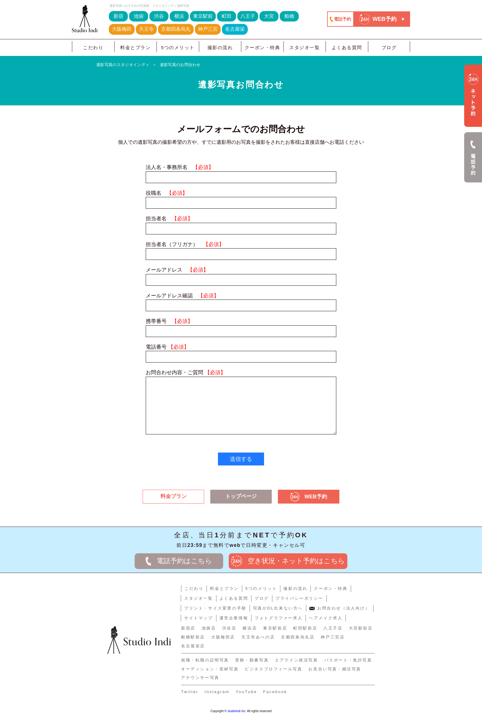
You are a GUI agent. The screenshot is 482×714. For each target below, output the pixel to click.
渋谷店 (229, 628)
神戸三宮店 (333, 637)
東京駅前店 (275, 628)
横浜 (179, 16)
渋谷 (159, 16)
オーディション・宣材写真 (210, 669)
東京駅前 (203, 16)
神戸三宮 (208, 29)
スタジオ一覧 (304, 47)
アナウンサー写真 (200, 677)
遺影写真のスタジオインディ (122, 64)
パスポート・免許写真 (348, 660)
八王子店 (332, 628)
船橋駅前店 (193, 637)
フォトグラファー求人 (278, 618)
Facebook (275, 691)
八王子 (247, 16)
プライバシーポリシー (299, 598)
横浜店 (250, 628)
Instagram (216, 691)
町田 (226, 16)
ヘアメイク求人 (325, 618)
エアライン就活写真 (296, 660)
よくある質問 (347, 47)
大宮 (269, 16)
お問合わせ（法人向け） (339, 608)
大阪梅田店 (223, 637)
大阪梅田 (122, 29)
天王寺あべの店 (258, 637)
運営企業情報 (233, 618)
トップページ (241, 496)
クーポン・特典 (262, 47)
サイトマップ (198, 618)
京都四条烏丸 (176, 29)
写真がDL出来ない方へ (278, 608)
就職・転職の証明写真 (205, 660)
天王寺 (146, 29)
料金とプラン (135, 47)
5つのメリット (178, 47)
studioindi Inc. (236, 711)
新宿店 (188, 628)
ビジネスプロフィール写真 (273, 669)
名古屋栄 (235, 29)
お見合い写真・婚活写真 (334, 669)
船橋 (289, 16)
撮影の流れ (220, 47)
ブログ (389, 47)
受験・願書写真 (252, 660)
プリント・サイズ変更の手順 (215, 608)
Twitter (189, 691)
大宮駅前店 (361, 628)
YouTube (246, 691)
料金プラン (173, 496)
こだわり (93, 47)
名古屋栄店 (193, 646)
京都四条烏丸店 (297, 637)
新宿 (118, 16)
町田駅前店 (305, 628)
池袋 (139, 16)
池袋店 (209, 628)
